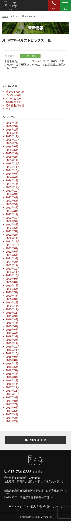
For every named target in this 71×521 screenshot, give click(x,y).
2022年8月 (12, 224)
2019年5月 (12, 329)
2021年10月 (13, 244)
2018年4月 (12, 373)
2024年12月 (13, 163)
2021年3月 (12, 258)
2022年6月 (12, 227)
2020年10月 (13, 275)
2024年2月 (12, 180)
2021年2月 (12, 261)
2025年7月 (12, 143)
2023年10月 (13, 190)
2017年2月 (12, 421)
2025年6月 (12, 146)
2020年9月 (12, 278)
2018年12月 (13, 346)
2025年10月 (13, 139)
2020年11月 (13, 271)
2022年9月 (12, 221)
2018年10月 (13, 353)
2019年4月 (12, 333)
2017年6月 (12, 407)
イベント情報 (14, 95)
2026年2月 (12, 129)
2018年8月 (12, 360)
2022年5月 (12, 231)
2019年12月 (13, 309)
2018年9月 (12, 356)
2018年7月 (12, 363)
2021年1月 (12, 265)
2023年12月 (13, 187)
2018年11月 (13, 349)
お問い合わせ (35, 440)
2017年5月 (12, 411)
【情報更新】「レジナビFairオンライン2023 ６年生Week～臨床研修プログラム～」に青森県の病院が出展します (35, 65)
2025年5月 (12, 149)
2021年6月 (12, 251)
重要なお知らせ (15, 91)
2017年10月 (13, 394)
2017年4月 (12, 414)
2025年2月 (12, 156)
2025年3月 (12, 153)
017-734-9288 (19, 472)
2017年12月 (13, 387)
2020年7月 (12, 285)
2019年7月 (12, 322)
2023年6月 (12, 200)
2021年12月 (13, 241)
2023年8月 (12, 197)
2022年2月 (12, 234)
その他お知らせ (15, 105)
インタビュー (14, 98)
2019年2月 (12, 339)
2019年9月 (12, 316)
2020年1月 (12, 305)
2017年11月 (13, 390)
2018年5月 (12, 370)
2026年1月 (12, 132)
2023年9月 (12, 194)
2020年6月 (12, 288)
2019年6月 (12, 326)
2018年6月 (12, 366)
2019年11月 (13, 312)
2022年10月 (13, 217)
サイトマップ (17, 506)
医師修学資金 (14, 101)
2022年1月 (12, 238)
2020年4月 (12, 295)
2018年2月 (12, 380)
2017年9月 (12, 397)
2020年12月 (13, 268)
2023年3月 (12, 210)
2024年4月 (12, 177)
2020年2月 (12, 302)
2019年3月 (12, 336)
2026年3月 (12, 126)
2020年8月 (12, 282)
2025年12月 (13, 136)
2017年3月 (12, 417)
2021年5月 (12, 255)
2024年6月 (12, 173)
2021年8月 (12, 248)
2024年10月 (13, 170)
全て (8, 108)
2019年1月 (12, 343)
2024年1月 (12, 183)
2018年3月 (12, 377)
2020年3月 (12, 299)
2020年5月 (12, 292)
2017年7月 (12, 404)
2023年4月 (12, 207)
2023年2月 (12, 214)
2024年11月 (13, 166)
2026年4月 (12, 122)
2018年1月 (12, 383)
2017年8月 (12, 400)
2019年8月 (12, 319)
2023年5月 (12, 204)
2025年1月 (12, 160)
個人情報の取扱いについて (46, 506)
